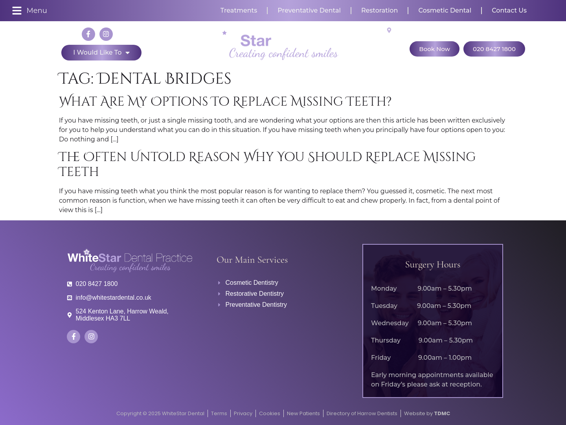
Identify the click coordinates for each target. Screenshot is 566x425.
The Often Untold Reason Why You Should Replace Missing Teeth (267, 165)
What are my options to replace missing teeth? (225, 101)
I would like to (101, 52)
